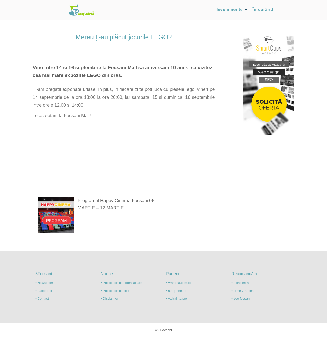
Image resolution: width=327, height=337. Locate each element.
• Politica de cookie (115, 291)
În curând (262, 9)
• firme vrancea (242, 291)
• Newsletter (44, 283)
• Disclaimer (109, 298)
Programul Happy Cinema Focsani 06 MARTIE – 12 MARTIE (116, 204)
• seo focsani (240, 298)
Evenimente (230, 9)
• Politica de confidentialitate (121, 283)
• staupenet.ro (176, 291)
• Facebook (43, 291)
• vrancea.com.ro (178, 283)
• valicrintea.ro (176, 298)
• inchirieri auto (242, 283)
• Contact (42, 298)
